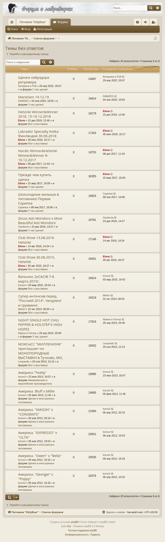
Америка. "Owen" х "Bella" (39, 455)
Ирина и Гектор (27, 333)
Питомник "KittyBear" (33, 22)
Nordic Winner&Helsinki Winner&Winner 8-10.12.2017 (37, 155)
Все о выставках (38, 124)
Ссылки (12, 23)
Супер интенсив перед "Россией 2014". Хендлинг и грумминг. (40, 300)
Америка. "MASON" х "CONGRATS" (35, 411)
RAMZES (23, 100)
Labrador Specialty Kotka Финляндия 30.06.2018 (38, 133)
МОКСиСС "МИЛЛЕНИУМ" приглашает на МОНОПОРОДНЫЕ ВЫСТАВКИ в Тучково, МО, (40, 351)
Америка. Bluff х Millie (36, 391)
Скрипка (23, 207)
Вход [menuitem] (146, 23)
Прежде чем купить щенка (34, 176)
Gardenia (23, 226)
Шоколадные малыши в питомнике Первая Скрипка (38, 199)
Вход (27, 29)
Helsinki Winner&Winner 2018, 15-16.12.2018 (38, 114)
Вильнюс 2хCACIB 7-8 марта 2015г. (36, 278)
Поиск (14, 29)
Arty (69, 526)
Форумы (62, 22)
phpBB (74, 522)
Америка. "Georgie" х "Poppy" (35, 476)
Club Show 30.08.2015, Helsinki (36, 259)
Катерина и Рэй (27, 86)
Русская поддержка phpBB (82, 530)
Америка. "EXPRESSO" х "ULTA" (37, 434)
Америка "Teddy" (32, 372)
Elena (21, 120)
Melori (21, 309)
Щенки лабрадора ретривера (33, 79)
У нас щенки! (40, 89)
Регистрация (44, 29)
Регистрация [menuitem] (154, 23)
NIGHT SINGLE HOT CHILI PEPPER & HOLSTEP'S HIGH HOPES (40, 324)
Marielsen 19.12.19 (33, 97)
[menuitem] (137, 22)
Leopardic (23, 361)
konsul (22, 285)
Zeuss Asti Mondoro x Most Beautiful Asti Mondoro (40, 220)
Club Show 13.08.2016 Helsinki (36, 239)
